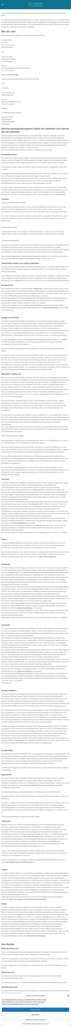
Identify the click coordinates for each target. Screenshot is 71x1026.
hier (22, 436)
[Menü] (2, 4)
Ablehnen (35, 1014)
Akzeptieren (35, 1009)
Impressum (46, 1023)
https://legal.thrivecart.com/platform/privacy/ (20, 862)
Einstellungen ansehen (35, 1020)
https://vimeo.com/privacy (47, 557)
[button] (68, 996)
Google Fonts (37, 289)
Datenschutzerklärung (37, 1023)
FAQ (66, 307)
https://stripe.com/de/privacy (36, 936)
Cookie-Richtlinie (26, 1023)
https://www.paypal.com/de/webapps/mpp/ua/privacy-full (28, 899)
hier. (9, 770)
